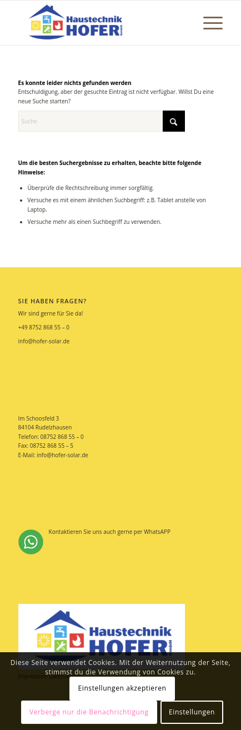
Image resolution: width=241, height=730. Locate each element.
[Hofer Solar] (100, 23)
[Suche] (101, 121)
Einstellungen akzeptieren (122, 688)
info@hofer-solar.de (44, 341)
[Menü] (207, 23)
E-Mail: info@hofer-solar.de (53, 455)
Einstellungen (192, 712)
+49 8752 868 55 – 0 (43, 327)
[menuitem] (207, 23)
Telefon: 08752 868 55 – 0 (51, 437)
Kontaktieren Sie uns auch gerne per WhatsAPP (94, 541)
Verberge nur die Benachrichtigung (89, 712)
